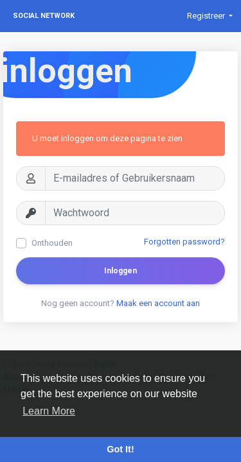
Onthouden (52, 243)
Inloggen (120, 270)
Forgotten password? (184, 241)
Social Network (44, 16)
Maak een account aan (158, 303)
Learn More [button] (48, 411)
